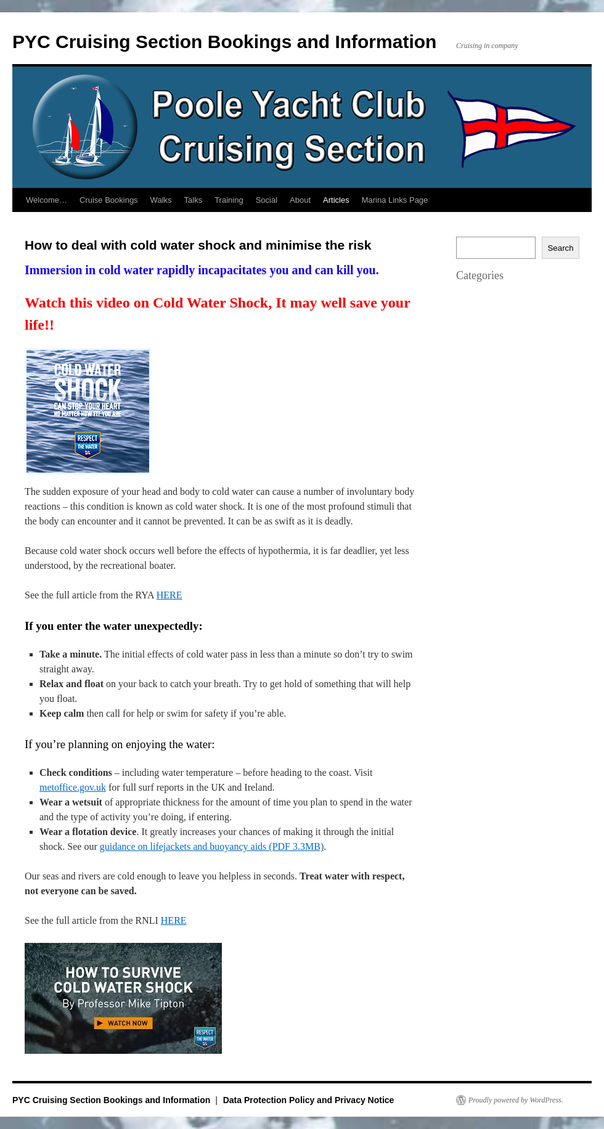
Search (560, 248)
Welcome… (46, 200)
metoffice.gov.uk (72, 787)
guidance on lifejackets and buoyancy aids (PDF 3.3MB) (212, 846)
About (300, 200)
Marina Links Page (395, 200)
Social (266, 200)
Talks (193, 200)
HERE (169, 595)
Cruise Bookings (109, 200)
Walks (161, 200)
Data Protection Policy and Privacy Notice (308, 1100)
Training (228, 200)
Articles (336, 200)
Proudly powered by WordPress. (515, 1100)
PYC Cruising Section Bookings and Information (224, 41)
